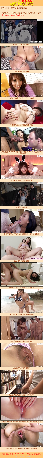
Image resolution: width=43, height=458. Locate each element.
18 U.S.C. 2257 (19, 454)
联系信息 (5, 454)
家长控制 (37, 454)
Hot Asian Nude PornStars (13, 15)
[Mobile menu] (2, 3)
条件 (11, 454)
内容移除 (30, 454)
